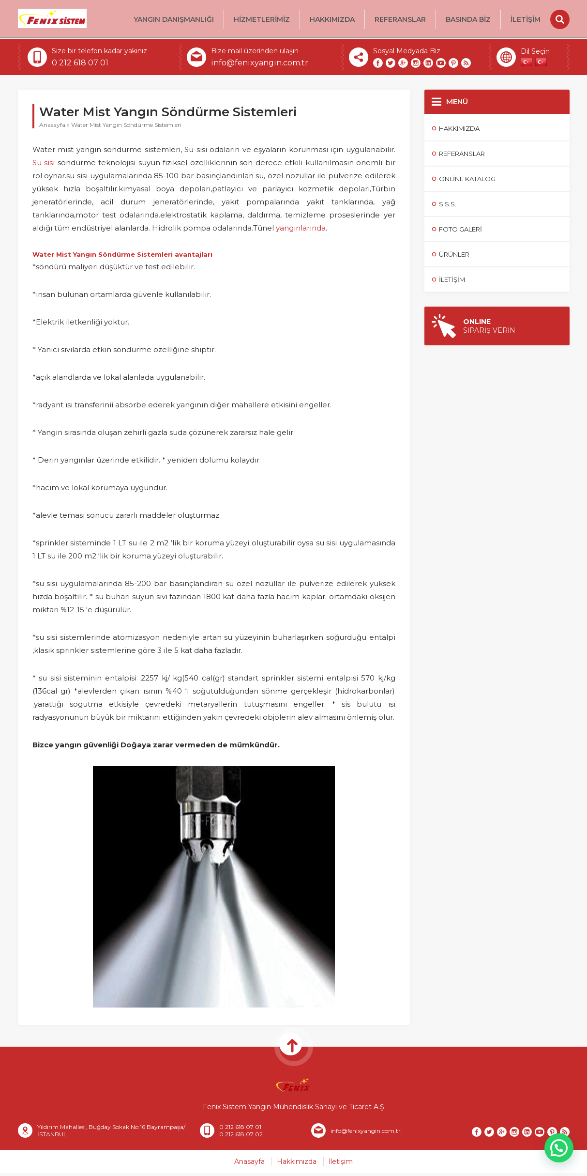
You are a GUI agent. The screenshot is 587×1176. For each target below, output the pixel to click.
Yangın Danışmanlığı (174, 19)
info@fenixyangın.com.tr (259, 65)
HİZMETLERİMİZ (262, 19)
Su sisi (43, 165)
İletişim (526, 19)
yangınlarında (301, 230)
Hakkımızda (332, 19)
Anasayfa (52, 127)
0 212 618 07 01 (80, 65)
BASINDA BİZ (468, 19)
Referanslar (400, 19)
